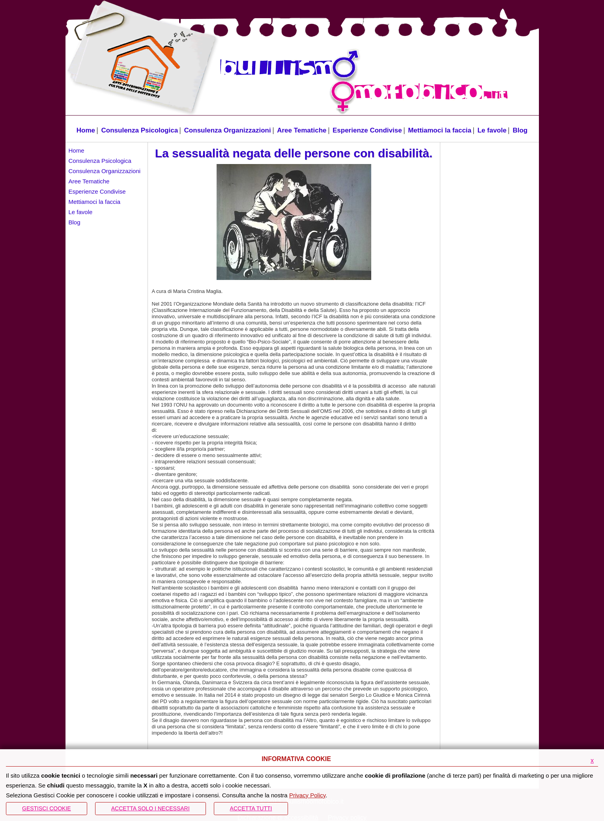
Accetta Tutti (251, 808)
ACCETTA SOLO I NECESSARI (150, 808)
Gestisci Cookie (46, 808)
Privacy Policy (307, 795)
